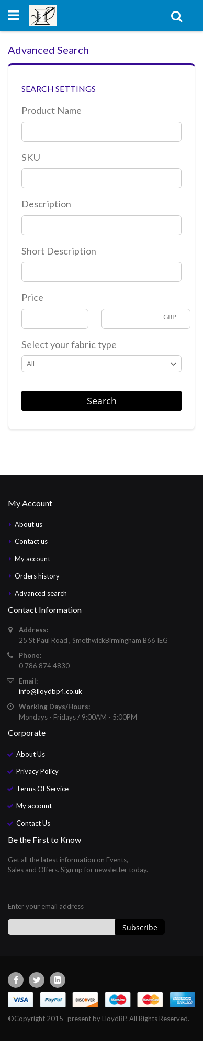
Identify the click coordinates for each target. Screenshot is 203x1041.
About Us (30, 754)
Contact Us (33, 823)
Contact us (31, 541)
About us (28, 524)
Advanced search (41, 593)
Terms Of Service (42, 788)
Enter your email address (46, 906)
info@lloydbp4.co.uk (50, 691)
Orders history (37, 576)
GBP (169, 316)
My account (32, 558)
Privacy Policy (37, 771)
